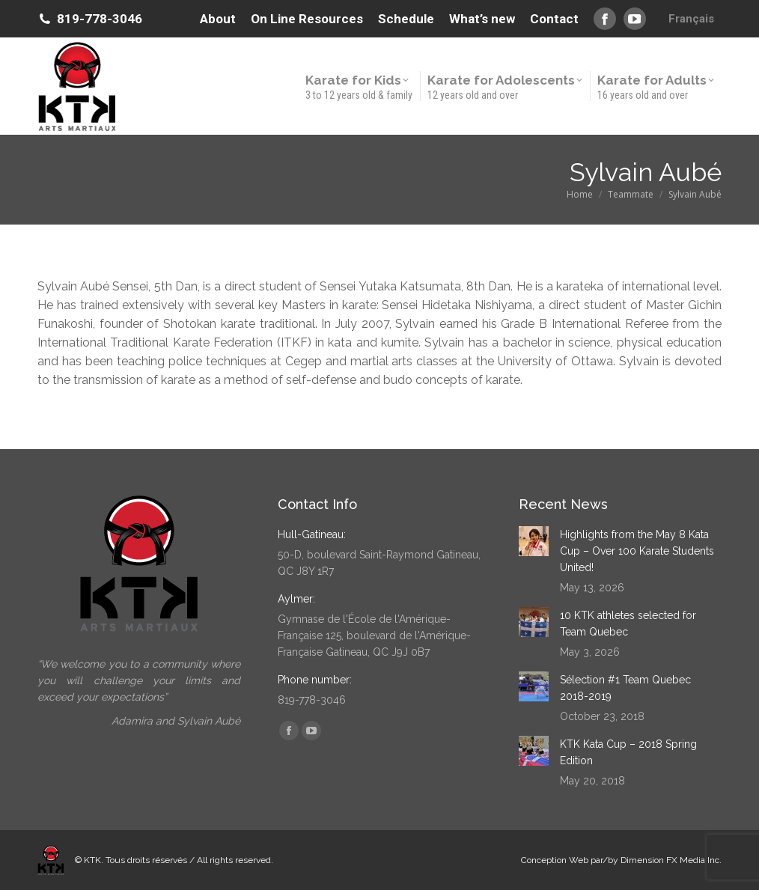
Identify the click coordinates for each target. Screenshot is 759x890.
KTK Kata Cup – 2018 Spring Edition (628, 752)
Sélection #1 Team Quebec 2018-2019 (625, 688)
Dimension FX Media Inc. (671, 860)
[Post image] (534, 541)
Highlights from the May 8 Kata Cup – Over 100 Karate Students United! (637, 550)
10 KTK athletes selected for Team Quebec (628, 623)
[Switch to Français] (691, 18)
